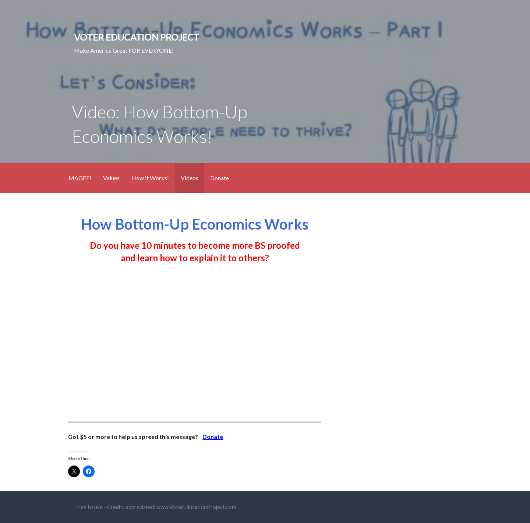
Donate (219, 177)
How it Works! (150, 177)
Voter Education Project (136, 36)
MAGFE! (79, 177)
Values (111, 177)
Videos (189, 177)
